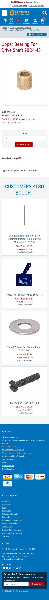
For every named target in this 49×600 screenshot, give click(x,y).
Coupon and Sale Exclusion (13, 520)
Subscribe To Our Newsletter (20, 574)
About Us (6, 501)
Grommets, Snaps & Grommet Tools (16, 453)
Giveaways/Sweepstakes (12, 533)
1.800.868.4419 (19, 5)
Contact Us (6, 504)
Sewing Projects (8, 459)
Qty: (25, 133)
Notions (5, 462)
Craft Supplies (8, 465)
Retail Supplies (8, 469)
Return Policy (7, 517)
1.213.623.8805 (36, 5)
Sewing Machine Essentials (13, 450)
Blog (4, 507)
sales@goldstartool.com (12, 559)
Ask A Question (37, 34)
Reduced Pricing (10, 437)
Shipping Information (10, 514)
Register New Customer (12, 530)
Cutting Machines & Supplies (13, 456)
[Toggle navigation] (4, 13)
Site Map (5, 536)
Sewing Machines (9, 446)
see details (33, 2)
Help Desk (6, 511)
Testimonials (7, 527)
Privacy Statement (9, 523)
